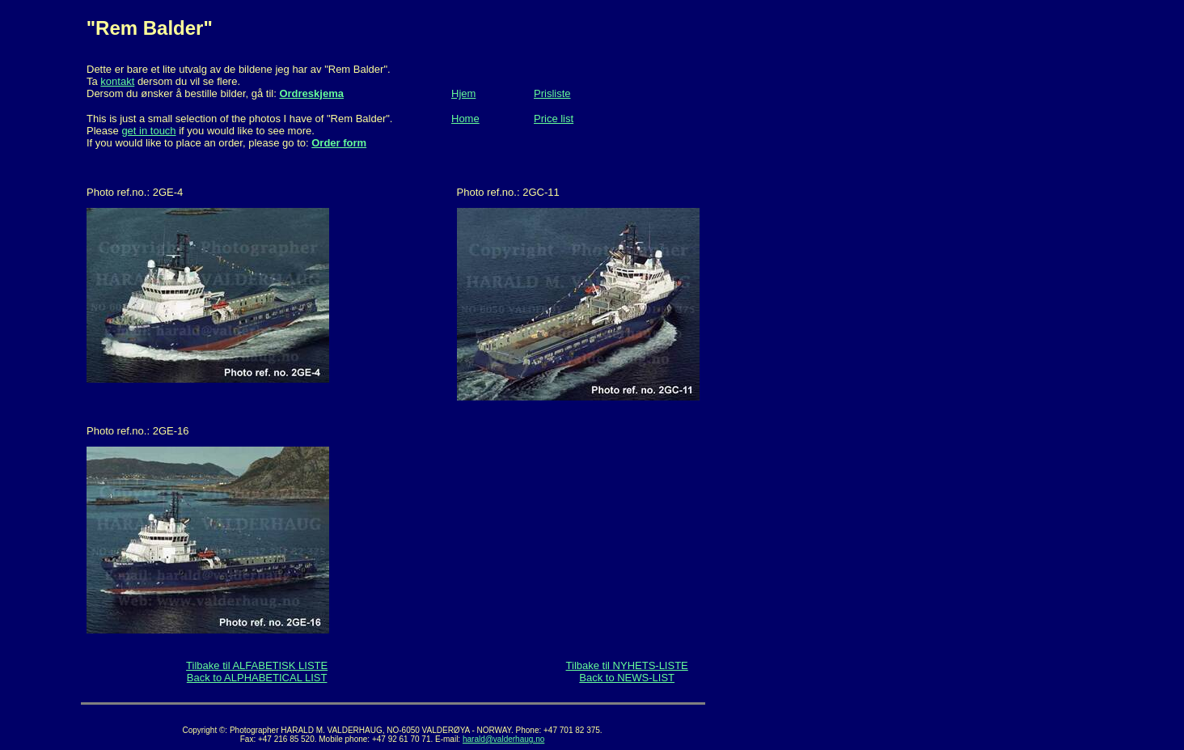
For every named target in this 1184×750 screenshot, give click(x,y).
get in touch (148, 131)
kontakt (117, 81)
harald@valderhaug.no (503, 739)
